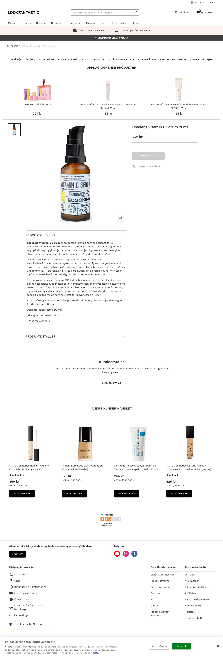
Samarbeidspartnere (197, 599)
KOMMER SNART (148, 155)
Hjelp (212, 2)
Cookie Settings (18, 615)
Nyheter (26, 23)
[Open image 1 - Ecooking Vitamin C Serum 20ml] (14, 129)
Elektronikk (119, 23)
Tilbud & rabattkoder (197, 587)
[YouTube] (117, 555)
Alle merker (192, 580)
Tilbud (135, 23)
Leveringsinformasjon (24, 593)
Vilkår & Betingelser (162, 574)
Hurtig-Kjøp (24, 494)
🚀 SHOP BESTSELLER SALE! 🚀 (111, 38)
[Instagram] (126, 555)
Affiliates (190, 593)
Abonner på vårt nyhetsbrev (132, 30)
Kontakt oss (19, 599)
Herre (104, 23)
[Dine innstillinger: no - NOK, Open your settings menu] (197, 2)
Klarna (155, 599)
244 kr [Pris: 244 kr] (119, 476)
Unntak (155, 605)
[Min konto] (183, 12)
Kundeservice (19, 574)
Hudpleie (56, 23)
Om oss (189, 574)
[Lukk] (218, 646)
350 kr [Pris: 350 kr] (14, 481)
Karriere (190, 611)
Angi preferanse (160, 646)
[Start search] (136, 12)
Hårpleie (41, 23)
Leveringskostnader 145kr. (89, 30)
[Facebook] (134, 555)
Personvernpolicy (161, 587)
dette (95, 653)
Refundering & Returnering (27, 587)
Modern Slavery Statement (160, 613)
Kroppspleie (74, 23)
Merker (12, 23)
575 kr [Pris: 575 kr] (66, 476)
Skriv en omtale (111, 383)
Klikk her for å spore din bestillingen (26, 607)
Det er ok (181, 646)
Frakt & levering (160, 580)
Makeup (91, 23)
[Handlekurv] (206, 12)
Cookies (155, 593)
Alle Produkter (194, 605)
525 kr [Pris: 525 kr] (171, 481)
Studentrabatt (193, 618)
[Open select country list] (35, 624)
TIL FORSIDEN (14, 46)
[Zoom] (121, 218)
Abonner (17, 554)
